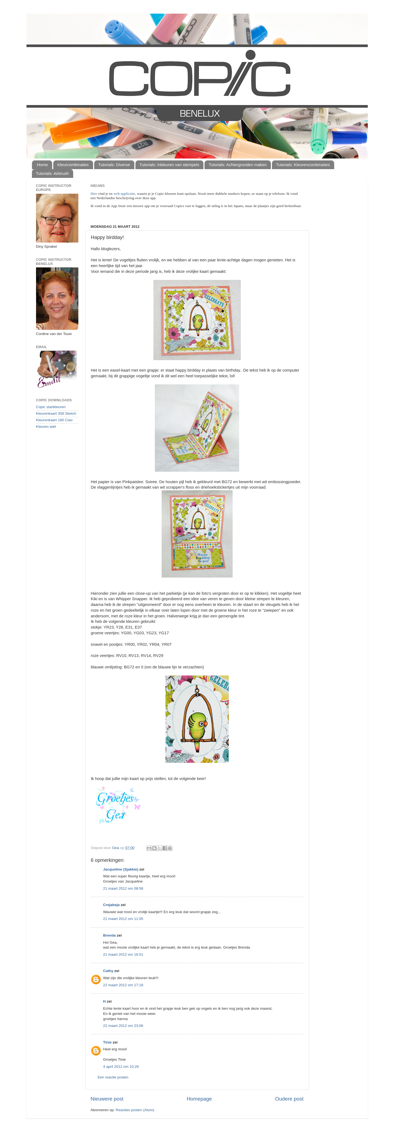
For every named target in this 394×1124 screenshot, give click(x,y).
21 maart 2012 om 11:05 (123, 919)
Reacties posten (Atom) (135, 1110)
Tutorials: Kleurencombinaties (303, 164)
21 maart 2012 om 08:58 (123, 888)
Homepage (199, 1099)
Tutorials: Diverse (114, 164)
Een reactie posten (113, 1077)
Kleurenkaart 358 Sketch (56, 413)
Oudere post (289, 1099)
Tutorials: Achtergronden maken (237, 164)
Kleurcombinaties (73, 164)
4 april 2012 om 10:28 (121, 1067)
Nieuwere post (107, 1099)
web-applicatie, (125, 194)
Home (42, 164)
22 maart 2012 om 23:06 (123, 1026)
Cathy (108, 971)
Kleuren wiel (46, 427)
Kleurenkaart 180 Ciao (54, 420)
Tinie (107, 1042)
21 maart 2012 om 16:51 (123, 954)
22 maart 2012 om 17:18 (123, 985)
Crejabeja (111, 905)
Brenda (109, 935)
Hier (94, 194)
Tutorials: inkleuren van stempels (169, 164)
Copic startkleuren (51, 407)
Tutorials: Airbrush (52, 173)
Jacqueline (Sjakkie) (120, 869)
